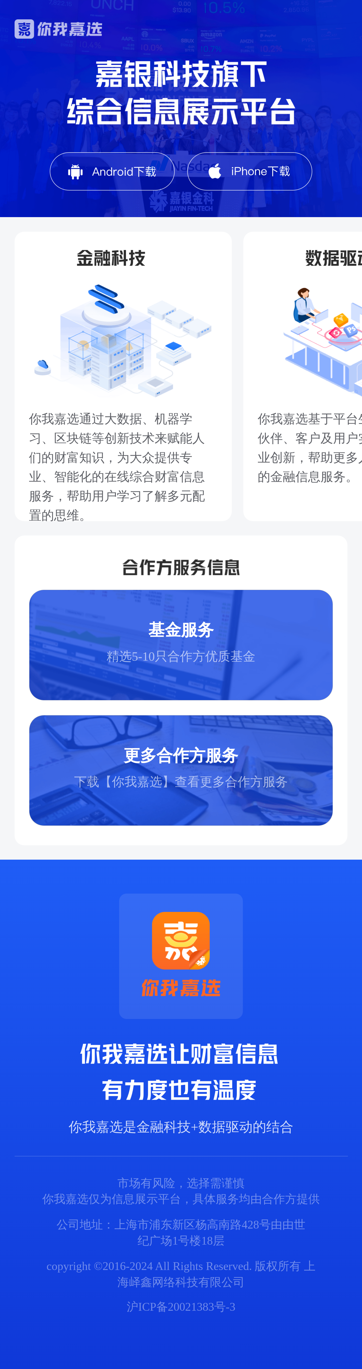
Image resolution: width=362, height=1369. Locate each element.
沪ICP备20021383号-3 (181, 1306)
